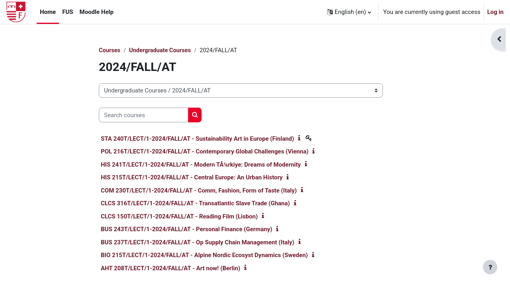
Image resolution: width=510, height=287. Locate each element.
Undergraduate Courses (162, 50)
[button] (349, 12)
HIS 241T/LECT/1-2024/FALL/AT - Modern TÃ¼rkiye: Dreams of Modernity (201, 165)
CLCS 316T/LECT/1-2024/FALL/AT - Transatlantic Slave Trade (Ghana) (195, 203)
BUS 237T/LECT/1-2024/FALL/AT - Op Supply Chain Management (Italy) (197, 242)
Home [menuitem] (48, 12)
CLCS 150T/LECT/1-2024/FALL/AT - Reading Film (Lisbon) (179, 216)
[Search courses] (143, 115)
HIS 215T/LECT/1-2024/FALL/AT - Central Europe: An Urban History (191, 177)
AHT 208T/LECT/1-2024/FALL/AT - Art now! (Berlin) (170, 268)
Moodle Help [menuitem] (97, 12)
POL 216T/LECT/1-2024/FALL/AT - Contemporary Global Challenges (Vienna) (204, 151)
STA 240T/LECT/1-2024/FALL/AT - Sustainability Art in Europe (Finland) (197, 139)
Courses (110, 50)
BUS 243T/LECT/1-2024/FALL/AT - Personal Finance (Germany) (186, 229)
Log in (495, 12)
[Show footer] (490, 267)
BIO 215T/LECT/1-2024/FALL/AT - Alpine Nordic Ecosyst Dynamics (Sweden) (204, 255)
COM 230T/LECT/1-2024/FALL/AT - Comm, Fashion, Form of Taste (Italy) (199, 191)
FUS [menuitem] (67, 12)
